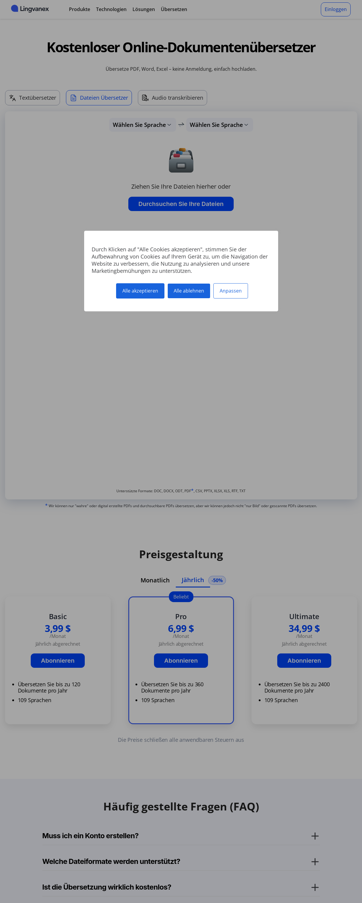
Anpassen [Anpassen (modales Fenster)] (231, 290)
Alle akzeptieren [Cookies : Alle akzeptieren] (140, 290)
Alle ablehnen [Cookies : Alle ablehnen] (189, 290)
